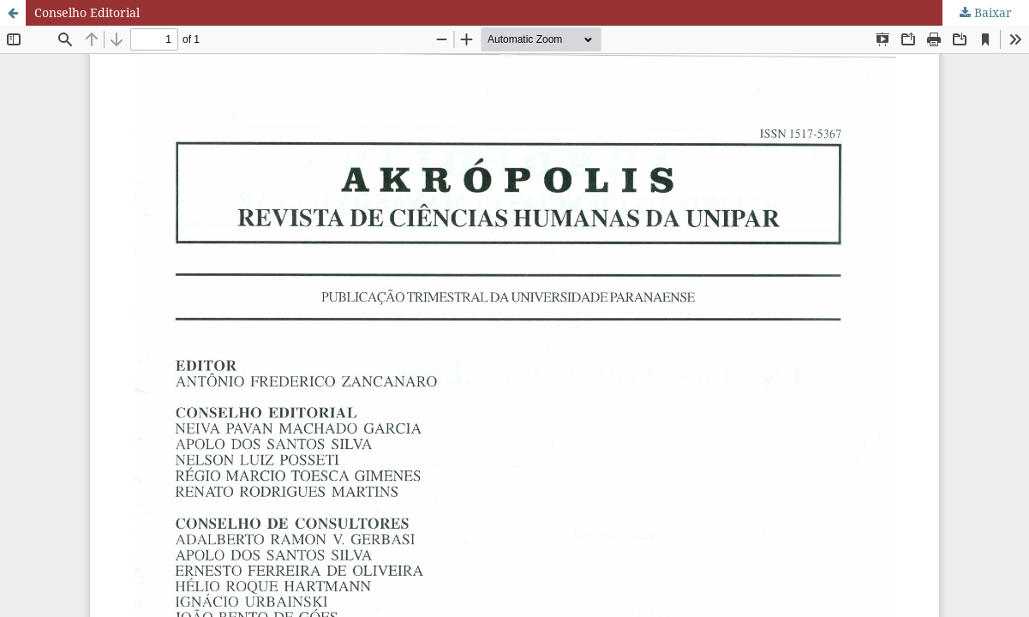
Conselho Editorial (87, 12)
